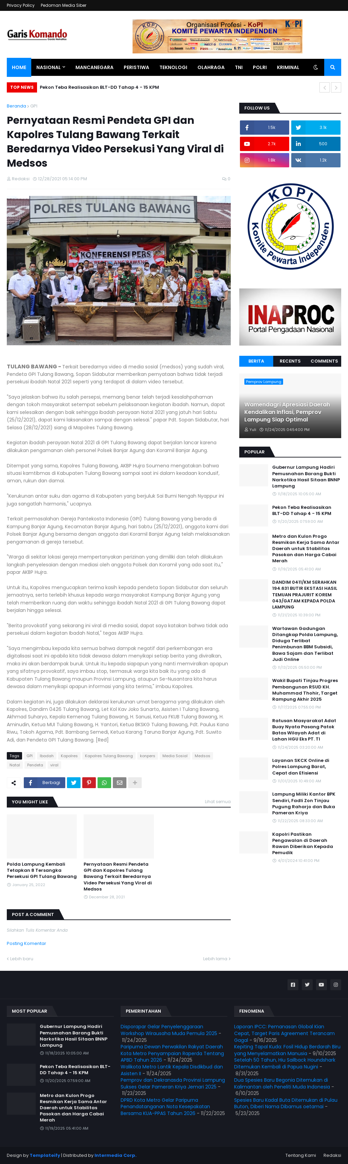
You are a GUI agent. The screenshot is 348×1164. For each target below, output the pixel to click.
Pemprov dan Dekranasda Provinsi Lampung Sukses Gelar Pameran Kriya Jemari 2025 (173, 1083)
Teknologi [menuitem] (173, 67)
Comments (324, 361)
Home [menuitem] (19, 67)
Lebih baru (21, 958)
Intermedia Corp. (115, 1155)
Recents (290, 361)
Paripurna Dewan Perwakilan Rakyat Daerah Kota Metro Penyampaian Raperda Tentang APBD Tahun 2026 (172, 1053)
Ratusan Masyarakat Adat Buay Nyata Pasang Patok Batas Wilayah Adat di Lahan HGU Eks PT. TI (304, 730)
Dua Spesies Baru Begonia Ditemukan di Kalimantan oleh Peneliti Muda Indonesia (282, 1083)
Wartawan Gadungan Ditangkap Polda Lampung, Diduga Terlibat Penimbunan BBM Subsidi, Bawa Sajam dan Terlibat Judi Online (305, 644)
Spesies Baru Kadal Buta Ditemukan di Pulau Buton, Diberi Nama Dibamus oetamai (285, 1103)
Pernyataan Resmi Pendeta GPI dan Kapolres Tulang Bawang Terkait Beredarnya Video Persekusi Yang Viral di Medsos (118, 876)
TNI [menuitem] (239, 67)
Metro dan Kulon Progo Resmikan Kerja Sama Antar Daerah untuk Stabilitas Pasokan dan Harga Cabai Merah (306, 548)
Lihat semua (218, 801)
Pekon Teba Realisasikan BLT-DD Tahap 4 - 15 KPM (99, 87)
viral (54, 765)
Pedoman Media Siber (63, 5)
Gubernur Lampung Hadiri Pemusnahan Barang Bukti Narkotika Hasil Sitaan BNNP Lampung (306, 476)
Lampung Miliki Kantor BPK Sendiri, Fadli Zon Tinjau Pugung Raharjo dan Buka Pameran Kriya (303, 803)
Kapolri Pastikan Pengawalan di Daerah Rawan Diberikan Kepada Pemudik (302, 843)
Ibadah (47, 756)
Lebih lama (215, 958)
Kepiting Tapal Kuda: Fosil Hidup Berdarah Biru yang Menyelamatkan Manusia (287, 1050)
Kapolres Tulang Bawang (109, 756)
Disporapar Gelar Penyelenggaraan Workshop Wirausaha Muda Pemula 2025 (169, 1030)
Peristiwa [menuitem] (136, 67)
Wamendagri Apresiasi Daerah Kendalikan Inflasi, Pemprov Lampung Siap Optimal (287, 412)
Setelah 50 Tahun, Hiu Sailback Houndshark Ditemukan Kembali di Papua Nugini (284, 1063)
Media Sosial (175, 756)
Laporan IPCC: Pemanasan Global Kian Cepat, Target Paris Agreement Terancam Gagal (284, 1033)
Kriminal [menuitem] (288, 67)
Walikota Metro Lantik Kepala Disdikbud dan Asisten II (172, 1070)
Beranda (16, 106)
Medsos (202, 756)
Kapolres (69, 756)
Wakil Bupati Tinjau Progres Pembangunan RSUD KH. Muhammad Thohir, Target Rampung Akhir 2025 (305, 690)
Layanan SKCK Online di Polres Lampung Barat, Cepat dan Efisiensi (300, 767)
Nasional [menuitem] (48, 67)
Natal (15, 765)
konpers (147, 756)
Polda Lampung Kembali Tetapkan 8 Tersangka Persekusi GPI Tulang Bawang (42, 870)
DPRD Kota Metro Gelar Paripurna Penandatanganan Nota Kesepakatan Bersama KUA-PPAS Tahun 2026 (165, 1107)
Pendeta (35, 765)
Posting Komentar (26, 943)
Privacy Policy (21, 5)
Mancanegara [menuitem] (94, 67)
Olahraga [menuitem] (211, 67)
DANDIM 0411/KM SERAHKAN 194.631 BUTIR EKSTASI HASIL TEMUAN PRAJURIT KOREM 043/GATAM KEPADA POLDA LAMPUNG (304, 594)
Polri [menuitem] (260, 67)
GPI (33, 106)
